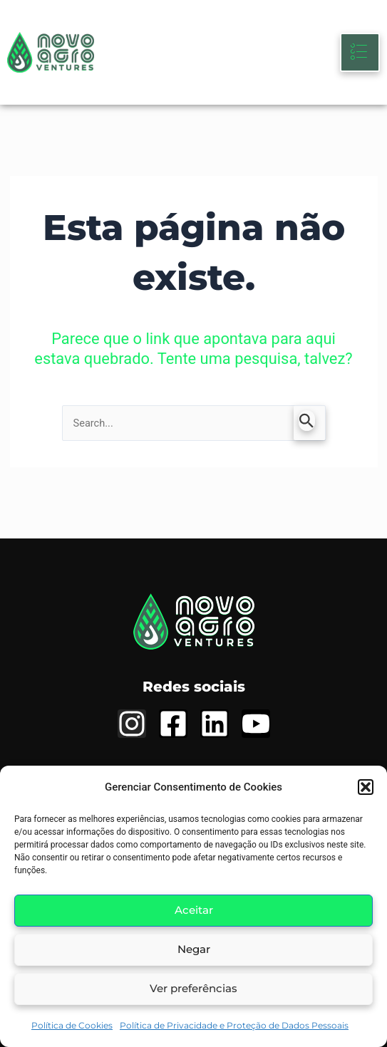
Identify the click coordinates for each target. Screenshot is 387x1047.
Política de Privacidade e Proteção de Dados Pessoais (234, 1025)
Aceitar (194, 910)
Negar (193, 949)
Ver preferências (193, 988)
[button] (365, 787)
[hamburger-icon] (360, 52)
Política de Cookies (72, 1025)
